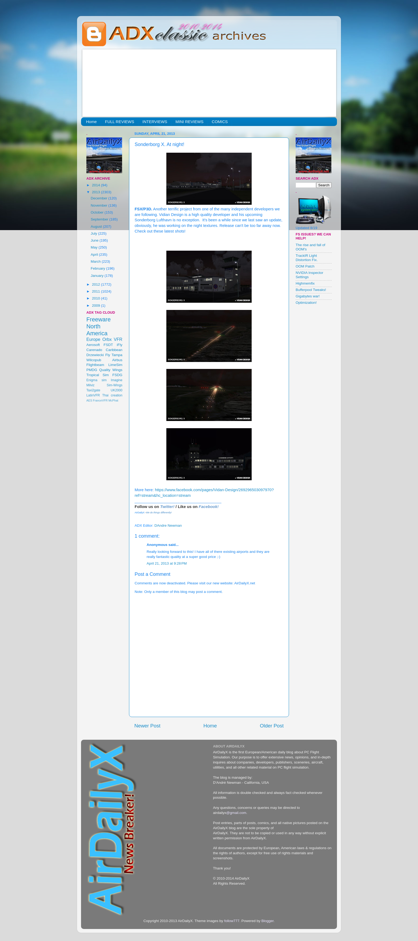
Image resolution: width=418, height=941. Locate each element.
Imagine (116, 380)
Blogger (267, 921)
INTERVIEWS (154, 121)
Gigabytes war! (308, 296)
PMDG (91, 370)
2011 (96, 291)
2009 (96, 306)
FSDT (108, 345)
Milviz (90, 385)
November (99, 205)
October (97, 212)
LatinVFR (93, 395)
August (97, 227)
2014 (96, 185)
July (94, 233)
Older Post (272, 726)
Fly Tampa (113, 355)
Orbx (107, 339)
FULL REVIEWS (119, 121)
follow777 (231, 921)
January (97, 276)
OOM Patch (305, 266)
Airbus (117, 360)
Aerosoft (93, 345)
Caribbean (114, 350)
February (98, 268)
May (94, 247)
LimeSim (115, 365)
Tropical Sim (97, 375)
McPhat (113, 400)
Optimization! (306, 303)
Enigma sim (96, 380)
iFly (119, 345)
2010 (96, 298)
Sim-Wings (114, 385)
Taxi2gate (93, 390)
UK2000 (116, 390)
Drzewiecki (95, 355)
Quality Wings (110, 370)
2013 (96, 192)
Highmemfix (305, 283)
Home (91, 121)
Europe (93, 339)
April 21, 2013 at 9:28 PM (167, 563)
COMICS (220, 121)
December (99, 198)
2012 (96, 284)
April (95, 255)
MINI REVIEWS (189, 121)
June (95, 240)
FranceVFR (100, 400)
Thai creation (112, 395)
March (96, 261)
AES (89, 400)
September (100, 219)
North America (96, 330)
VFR (118, 339)
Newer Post (147, 726)
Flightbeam (95, 365)
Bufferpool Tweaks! (311, 290)
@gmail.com (236, 813)
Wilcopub (93, 360)
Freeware (98, 319)
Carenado (94, 350)
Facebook (208, 506)
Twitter (166, 506)
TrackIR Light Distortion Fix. (307, 258)
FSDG (117, 375)
